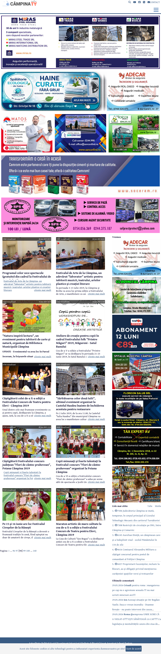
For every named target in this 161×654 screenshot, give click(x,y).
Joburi (120, 643)
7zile (149, 506)
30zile (158, 506)
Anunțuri (111, 643)
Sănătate (85, 643)
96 (14, 550)
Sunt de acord (133, 648)
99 (24, 550)
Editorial (95, 643)
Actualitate (35, 643)
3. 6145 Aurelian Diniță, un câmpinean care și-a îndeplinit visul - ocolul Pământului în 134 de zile (136, 539)
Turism (128, 643)
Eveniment (63, 643)
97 (17, 550)
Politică (45, 643)
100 (28, 550)
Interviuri (74, 643)
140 (35, 550)
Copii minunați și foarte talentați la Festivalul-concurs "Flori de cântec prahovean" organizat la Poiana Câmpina (25, 475)
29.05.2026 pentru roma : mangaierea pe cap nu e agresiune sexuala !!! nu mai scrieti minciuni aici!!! (135, 590)
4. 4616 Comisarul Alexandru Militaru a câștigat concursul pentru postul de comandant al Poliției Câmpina (134, 554)
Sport (103, 643)
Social (53, 643)
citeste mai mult (42, 290)
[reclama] (80, 68)
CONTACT (154, 2)
